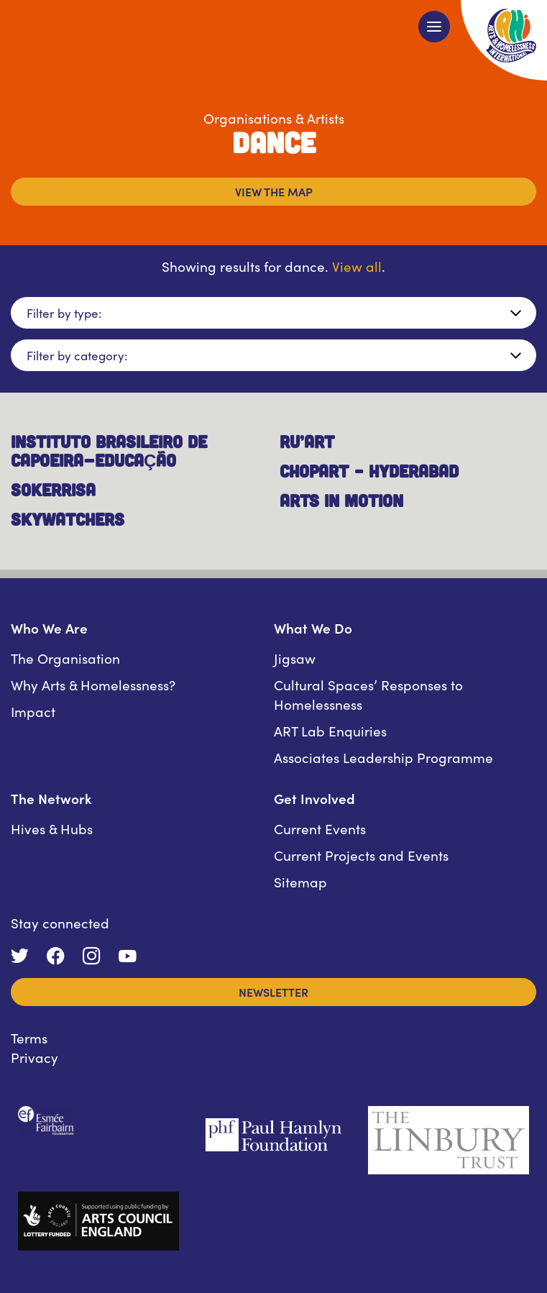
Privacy (34, 1056)
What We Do (313, 627)
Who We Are (49, 627)
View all (357, 265)
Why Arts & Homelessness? (93, 684)
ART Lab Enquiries (330, 730)
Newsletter (273, 992)
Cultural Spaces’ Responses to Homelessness (368, 694)
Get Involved (314, 798)
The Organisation (65, 657)
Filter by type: (64, 312)
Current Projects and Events (361, 854)
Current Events (320, 828)
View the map (274, 191)
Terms (29, 1037)
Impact (33, 711)
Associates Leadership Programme (383, 757)
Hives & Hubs (52, 828)
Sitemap (300, 881)
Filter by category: (77, 355)
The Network (51, 798)
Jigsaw (295, 657)
